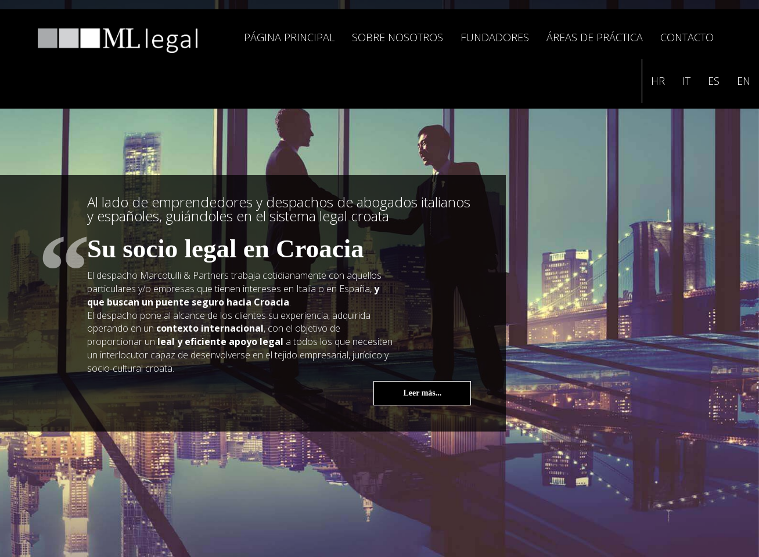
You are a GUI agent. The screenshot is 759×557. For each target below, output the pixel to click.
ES (714, 81)
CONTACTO (687, 37)
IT (686, 81)
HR (658, 81)
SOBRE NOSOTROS (397, 37)
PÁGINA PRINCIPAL (289, 37)
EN (743, 81)
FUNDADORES (495, 37)
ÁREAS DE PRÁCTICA (594, 37)
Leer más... (422, 393)
